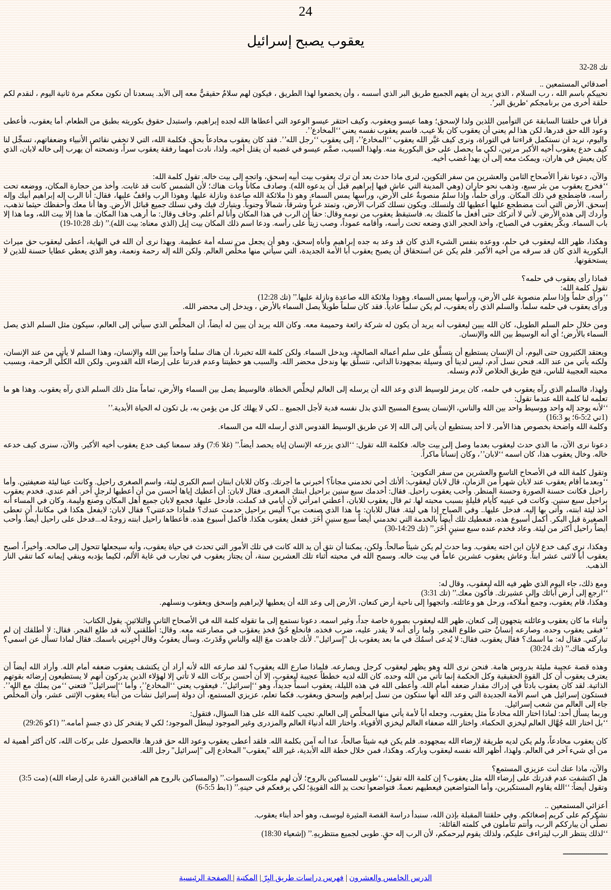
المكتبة (247, 877)
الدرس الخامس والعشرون (390, 877)
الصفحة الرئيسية (206, 877)
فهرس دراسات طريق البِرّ (302, 877)
